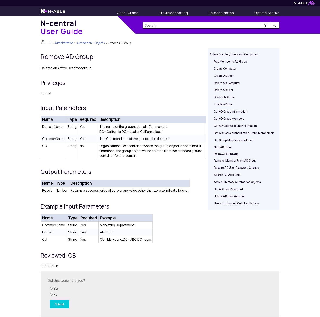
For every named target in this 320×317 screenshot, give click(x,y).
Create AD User (224, 75)
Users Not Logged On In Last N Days (236, 203)
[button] (265, 25)
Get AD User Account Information (235, 125)
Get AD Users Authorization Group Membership (244, 133)
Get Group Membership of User (234, 140)
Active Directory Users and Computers (234, 54)
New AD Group (223, 147)
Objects (100, 43)
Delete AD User (223, 90)
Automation (84, 43)
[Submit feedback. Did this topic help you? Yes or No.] (103, 293)
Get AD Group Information (230, 111)
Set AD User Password (228, 189)
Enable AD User (224, 104)
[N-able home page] (53, 13)
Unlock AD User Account (229, 196)
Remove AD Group (226, 154)
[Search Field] (211, 25)
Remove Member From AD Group (235, 160)
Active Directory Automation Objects (237, 182)
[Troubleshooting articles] (173, 13)
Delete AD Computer (227, 83)
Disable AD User (224, 97)
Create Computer (225, 68)
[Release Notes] (221, 13)
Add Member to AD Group (230, 61)
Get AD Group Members (229, 118)
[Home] (62, 27)
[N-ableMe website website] (304, 4)
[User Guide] (127, 13)
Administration (63, 43)
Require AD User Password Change (236, 167)
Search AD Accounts (227, 174)
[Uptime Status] (266, 13)
